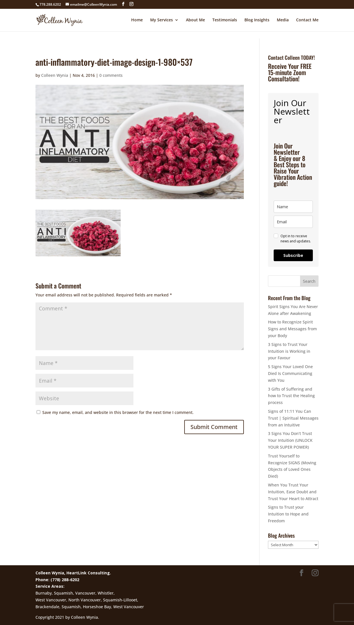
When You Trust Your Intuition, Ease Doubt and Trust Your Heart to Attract (293, 491)
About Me (195, 20)
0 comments (111, 75)
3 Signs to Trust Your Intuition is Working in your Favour (289, 351)
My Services (161, 20)
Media (283, 20)
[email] (293, 222)
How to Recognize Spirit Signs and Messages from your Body (292, 328)
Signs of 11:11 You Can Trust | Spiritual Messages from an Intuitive (293, 418)
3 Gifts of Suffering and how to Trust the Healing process (291, 395)
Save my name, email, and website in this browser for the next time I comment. (118, 412)
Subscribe (293, 255)
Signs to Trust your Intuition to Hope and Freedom (288, 513)
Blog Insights (256, 20)
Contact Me (307, 20)
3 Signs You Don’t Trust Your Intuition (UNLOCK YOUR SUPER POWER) (290, 440)
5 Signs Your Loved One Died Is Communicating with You (290, 373)
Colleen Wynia (54, 75)
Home (137, 20)
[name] (293, 207)
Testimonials (224, 20)
